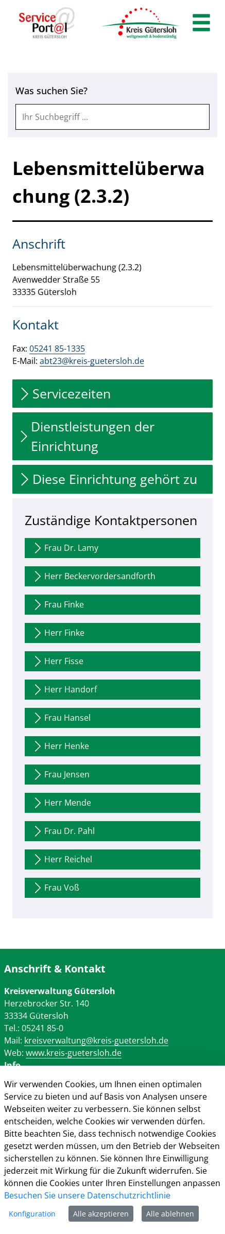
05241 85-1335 (57, 348)
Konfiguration (32, 1214)
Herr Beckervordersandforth (93, 576)
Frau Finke (57, 604)
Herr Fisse (57, 661)
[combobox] (112, 117)
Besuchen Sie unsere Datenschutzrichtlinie (87, 1195)
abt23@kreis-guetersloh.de (92, 361)
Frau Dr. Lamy (64, 548)
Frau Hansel (61, 717)
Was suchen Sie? (51, 90)
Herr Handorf (64, 689)
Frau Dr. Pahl (63, 831)
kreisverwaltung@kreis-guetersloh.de (96, 1040)
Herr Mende (61, 802)
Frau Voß (55, 887)
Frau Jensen (60, 774)
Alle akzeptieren (101, 1214)
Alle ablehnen (170, 1214)
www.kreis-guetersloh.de (74, 1052)
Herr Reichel (61, 859)
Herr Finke (57, 633)
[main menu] (201, 24)
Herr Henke (60, 746)
